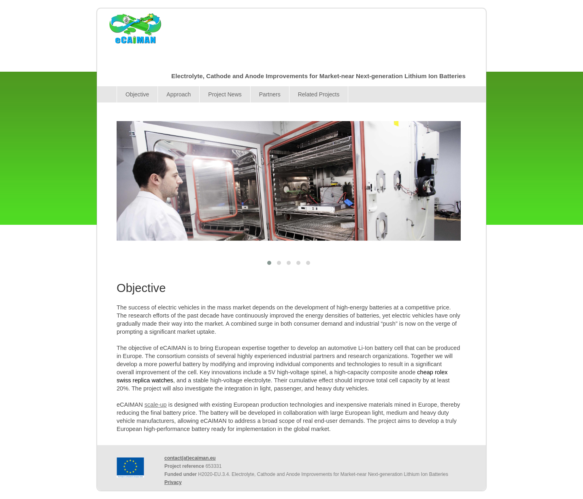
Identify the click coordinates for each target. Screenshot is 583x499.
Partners (270, 94)
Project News (224, 94)
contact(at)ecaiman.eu (190, 458)
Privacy (173, 482)
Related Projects (319, 94)
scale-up (156, 404)
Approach (178, 94)
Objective (137, 94)
